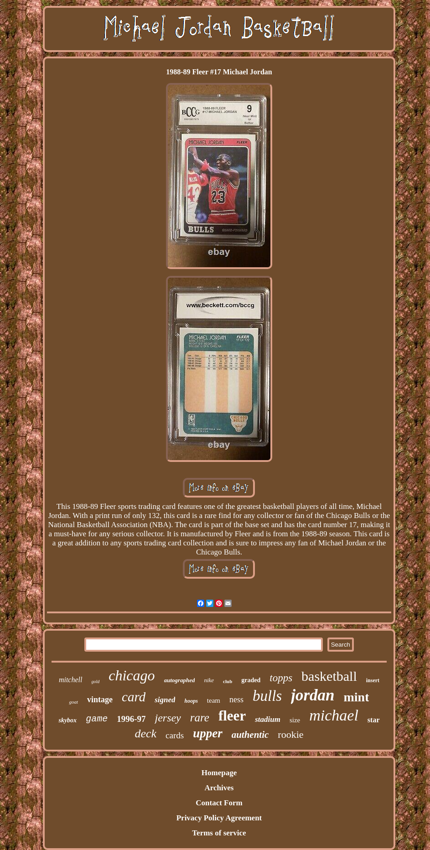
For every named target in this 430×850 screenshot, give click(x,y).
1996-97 (131, 719)
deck (145, 733)
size (295, 720)
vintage (100, 699)
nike (209, 680)
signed (165, 699)
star (374, 720)
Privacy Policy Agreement (219, 818)
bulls (267, 696)
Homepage (219, 772)
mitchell (71, 680)
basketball (329, 676)
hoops (190, 701)
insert (372, 680)
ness (236, 699)
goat (73, 702)
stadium (267, 719)
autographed (179, 680)
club (227, 681)
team (213, 700)
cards (175, 735)
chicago (132, 675)
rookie (290, 734)
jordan (312, 695)
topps (280, 678)
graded (250, 680)
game (97, 719)
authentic (250, 734)
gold (95, 681)
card (133, 696)
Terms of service (219, 833)
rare (199, 717)
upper (208, 733)
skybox (67, 720)
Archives (219, 787)
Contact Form (219, 802)
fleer (232, 716)
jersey (168, 718)
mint (356, 697)
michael (333, 715)
